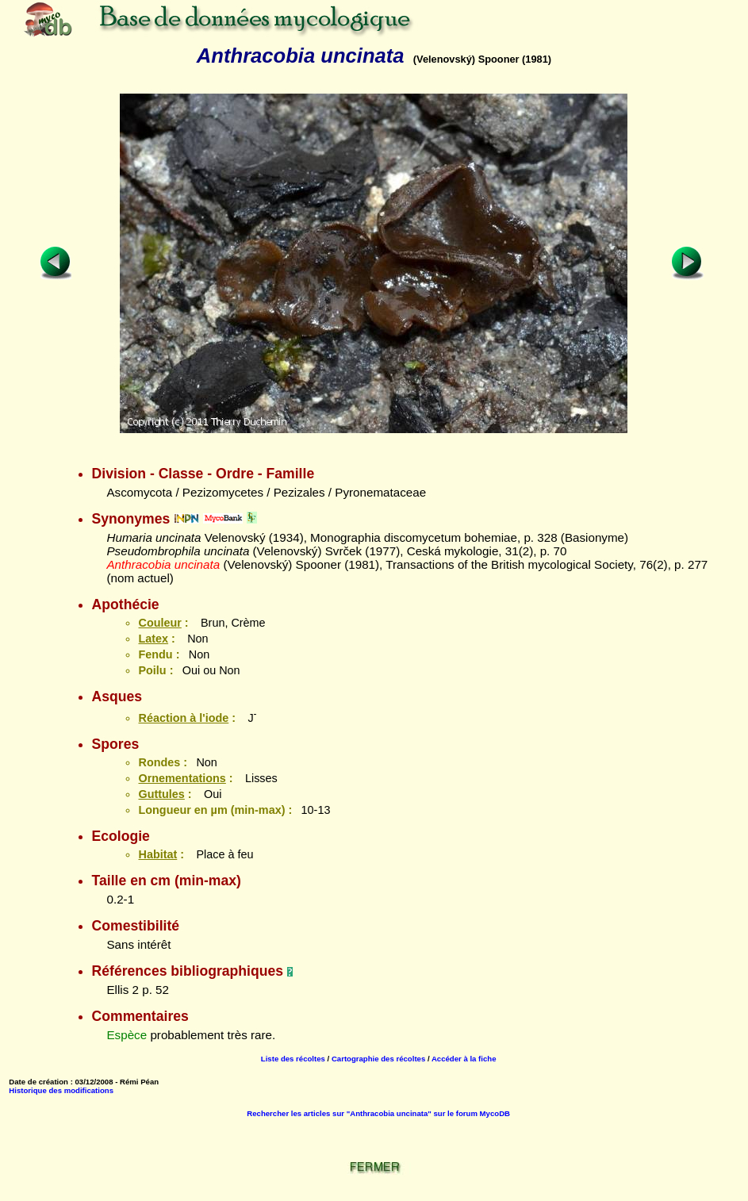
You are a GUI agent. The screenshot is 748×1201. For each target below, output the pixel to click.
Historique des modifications (61, 1090)
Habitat (157, 854)
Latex (153, 638)
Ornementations (181, 778)
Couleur (159, 622)
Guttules (161, 794)
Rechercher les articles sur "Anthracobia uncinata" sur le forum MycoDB (378, 1113)
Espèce (126, 1035)
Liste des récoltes (293, 1058)
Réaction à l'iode (183, 718)
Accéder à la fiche (464, 1058)
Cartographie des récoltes (378, 1058)
